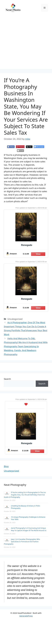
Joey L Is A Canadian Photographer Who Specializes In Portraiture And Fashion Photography (22, 541)
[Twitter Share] (29, 146)
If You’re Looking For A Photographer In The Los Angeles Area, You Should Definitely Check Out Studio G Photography (25, 494)
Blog (6, 466)
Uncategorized (11, 470)
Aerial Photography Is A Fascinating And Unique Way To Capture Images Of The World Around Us (28, 529)
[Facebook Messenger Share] (39, 146)
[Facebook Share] (11, 146)
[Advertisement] (26, 43)
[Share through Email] (20, 150)
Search (7, 378)
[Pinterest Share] (20, 146)
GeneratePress (26, 616)
